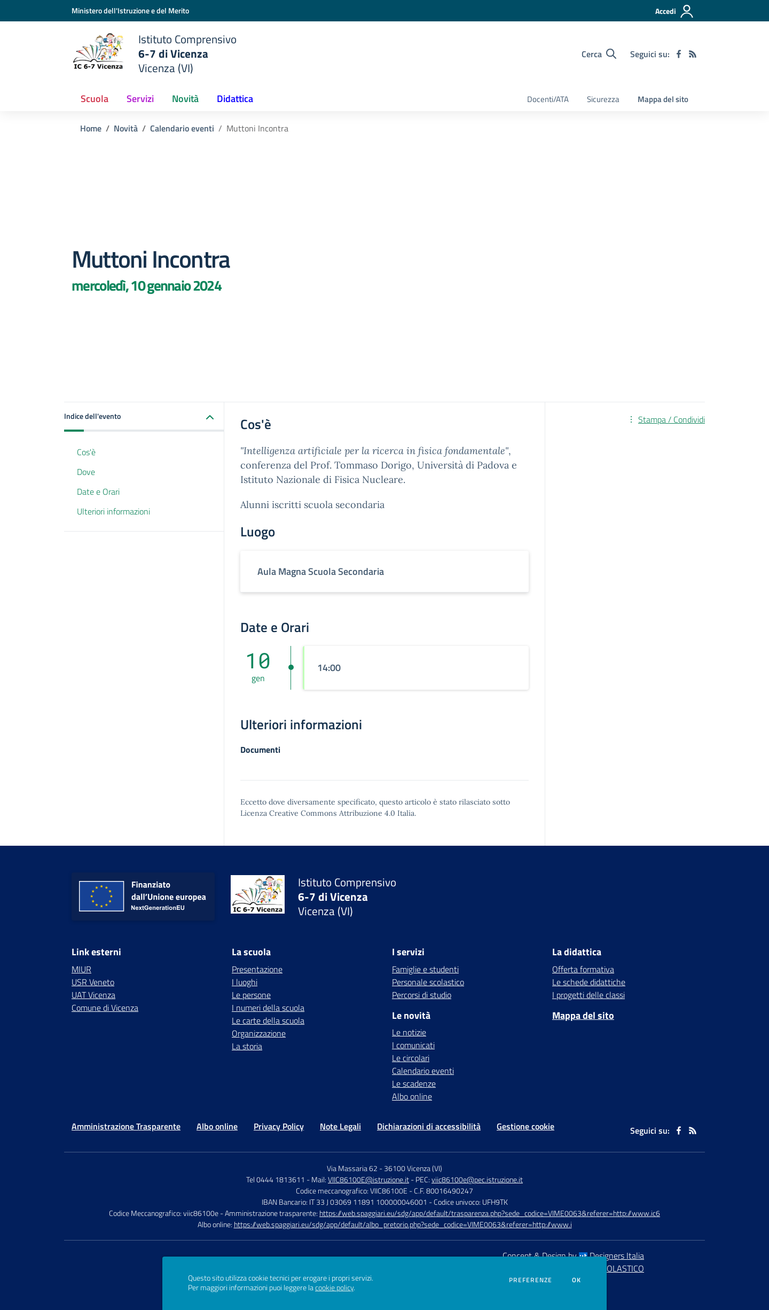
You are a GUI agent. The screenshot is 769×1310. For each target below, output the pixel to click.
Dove (86, 471)
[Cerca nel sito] (598, 54)
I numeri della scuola (268, 1007)
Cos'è (86, 452)
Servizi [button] (140, 98)
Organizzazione (259, 1033)
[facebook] (679, 54)
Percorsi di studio (421, 994)
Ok (577, 1280)
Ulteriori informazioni (113, 511)
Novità (126, 128)
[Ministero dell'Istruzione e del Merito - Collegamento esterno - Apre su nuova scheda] (130, 10)
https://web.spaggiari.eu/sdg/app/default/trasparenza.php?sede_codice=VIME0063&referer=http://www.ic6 (489, 1213)
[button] (144, 417)
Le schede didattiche (588, 982)
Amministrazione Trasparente (126, 1126)
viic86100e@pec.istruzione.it (477, 1179)
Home (90, 128)
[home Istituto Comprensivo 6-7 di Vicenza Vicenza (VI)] (154, 53)
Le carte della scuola (268, 1020)
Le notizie (409, 1032)
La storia (247, 1046)
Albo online (412, 1096)
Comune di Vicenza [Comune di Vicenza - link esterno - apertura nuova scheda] (105, 1007)
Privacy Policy (279, 1126)
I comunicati (413, 1045)
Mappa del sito (663, 99)
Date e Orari (98, 491)
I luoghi (244, 982)
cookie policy (334, 1287)
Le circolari (410, 1057)
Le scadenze (414, 1083)
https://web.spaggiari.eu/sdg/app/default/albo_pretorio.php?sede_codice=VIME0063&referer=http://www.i (403, 1224)
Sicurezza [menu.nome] (603, 99)
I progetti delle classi (588, 994)
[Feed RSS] (692, 54)
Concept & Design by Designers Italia (573, 1255)
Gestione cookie (525, 1126)
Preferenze (530, 1280)
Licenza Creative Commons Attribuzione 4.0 (317, 813)
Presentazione (257, 969)
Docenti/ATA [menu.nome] (548, 99)
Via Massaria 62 (352, 1168)
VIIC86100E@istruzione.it (368, 1179)
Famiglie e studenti (425, 969)
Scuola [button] (94, 98)
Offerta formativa (583, 969)
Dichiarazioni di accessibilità (429, 1126)
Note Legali (340, 1126)
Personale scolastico (428, 982)
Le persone (251, 994)
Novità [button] (185, 98)
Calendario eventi (182, 128)
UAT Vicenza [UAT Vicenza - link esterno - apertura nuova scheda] (93, 994)
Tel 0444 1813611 (275, 1179)
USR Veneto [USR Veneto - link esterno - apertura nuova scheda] (93, 982)
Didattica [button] (235, 98)
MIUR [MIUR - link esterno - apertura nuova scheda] (81, 969)
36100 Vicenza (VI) (413, 1168)
